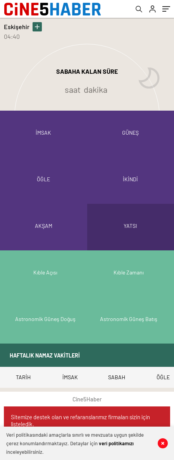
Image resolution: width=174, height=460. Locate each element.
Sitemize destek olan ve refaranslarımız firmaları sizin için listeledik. (80, 420)
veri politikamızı (116, 443)
